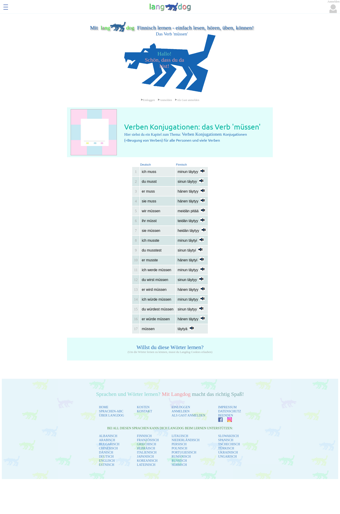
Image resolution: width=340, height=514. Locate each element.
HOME (103, 407)
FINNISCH (144, 436)
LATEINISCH (146, 464)
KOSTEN (143, 407)
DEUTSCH (106, 456)
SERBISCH (179, 464)
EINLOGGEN (180, 407)
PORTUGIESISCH (183, 452)
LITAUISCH (179, 436)
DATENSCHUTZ (229, 411)
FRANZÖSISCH (148, 440)
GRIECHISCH (146, 444)
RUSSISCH (179, 460)
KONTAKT (144, 411)
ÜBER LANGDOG (111, 415)
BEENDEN (225, 415)
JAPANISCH (145, 456)
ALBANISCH (108, 436)
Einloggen (148, 100)
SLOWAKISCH (228, 436)
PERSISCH (178, 444)
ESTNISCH (106, 464)
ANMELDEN (180, 411)
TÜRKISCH (226, 448)
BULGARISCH (109, 444)
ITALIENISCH (147, 452)
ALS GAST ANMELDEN (188, 415)
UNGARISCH (227, 456)
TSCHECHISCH (229, 444)
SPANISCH (225, 440)
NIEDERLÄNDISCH (185, 440)
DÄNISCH (106, 452)
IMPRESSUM (227, 407)
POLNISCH (179, 448)
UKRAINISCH (228, 452)
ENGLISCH (107, 460)
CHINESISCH (108, 448)
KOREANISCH (147, 460)
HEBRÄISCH (146, 448)
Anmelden (165, 100)
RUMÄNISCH (181, 456)
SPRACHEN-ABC (111, 411)
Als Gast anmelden (187, 100)
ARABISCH (107, 440)
